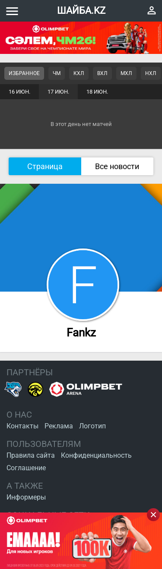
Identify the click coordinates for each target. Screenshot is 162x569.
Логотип (92, 426)
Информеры (26, 497)
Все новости (117, 166)
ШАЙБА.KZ (81, 10)
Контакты (22, 426)
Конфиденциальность (96, 455)
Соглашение (26, 468)
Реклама (58, 426)
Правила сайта (30, 455)
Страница (45, 166)
